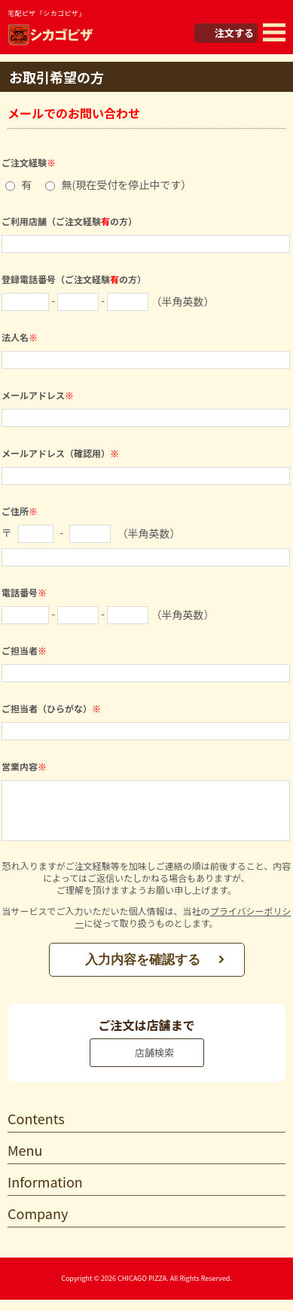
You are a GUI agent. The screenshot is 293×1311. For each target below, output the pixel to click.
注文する (234, 33)
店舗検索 (154, 1063)
